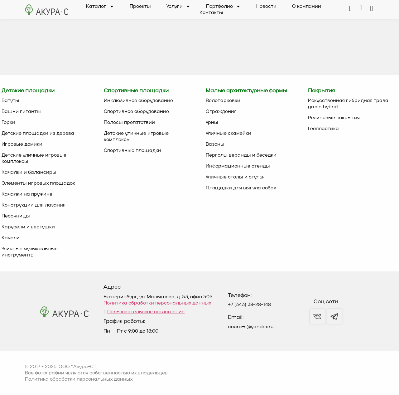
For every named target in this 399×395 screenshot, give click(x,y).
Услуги (178, 6)
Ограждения (221, 111)
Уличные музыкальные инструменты (30, 252)
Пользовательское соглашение (146, 312)
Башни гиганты (21, 111)
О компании (306, 6)
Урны (212, 122)
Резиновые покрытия (334, 117)
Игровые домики (22, 144)
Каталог (100, 6)
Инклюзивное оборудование (138, 100)
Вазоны (215, 144)
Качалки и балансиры (29, 172)
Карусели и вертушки (28, 227)
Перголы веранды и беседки (241, 155)
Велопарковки (223, 100)
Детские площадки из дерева (38, 133)
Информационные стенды (238, 166)
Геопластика (323, 128)
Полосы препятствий (129, 122)
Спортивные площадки (132, 150)
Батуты (10, 100)
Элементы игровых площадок (38, 183)
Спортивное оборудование (136, 111)
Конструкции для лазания (33, 205)
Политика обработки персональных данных (157, 303)
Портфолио (223, 6)
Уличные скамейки (228, 133)
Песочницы (16, 216)
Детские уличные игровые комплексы (34, 158)
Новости (266, 6)
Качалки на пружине (27, 194)
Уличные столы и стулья (235, 177)
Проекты (140, 6)
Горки (8, 122)
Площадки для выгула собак (241, 188)
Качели (11, 238)
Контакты (211, 12)
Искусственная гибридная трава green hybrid (348, 104)
